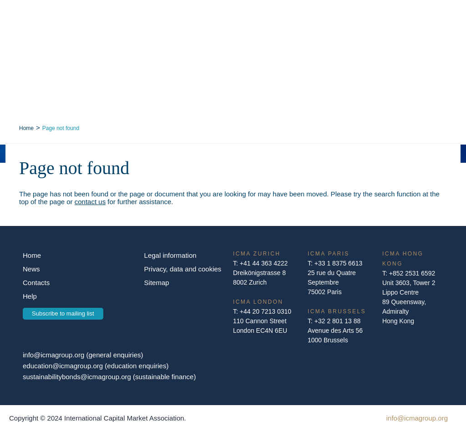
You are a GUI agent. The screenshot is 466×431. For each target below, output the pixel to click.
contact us (90, 201)
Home (26, 128)
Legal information (170, 255)
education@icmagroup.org (64, 366)
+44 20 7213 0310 (265, 311)
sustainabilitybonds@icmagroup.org (78, 377)
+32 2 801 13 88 (337, 321)
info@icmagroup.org (53, 355)
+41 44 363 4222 (264, 263)
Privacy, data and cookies (183, 269)
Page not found (60, 128)
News (31, 269)
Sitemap (156, 282)
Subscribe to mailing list (63, 313)
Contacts (36, 282)
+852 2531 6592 (412, 273)
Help (30, 296)
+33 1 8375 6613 (338, 263)
